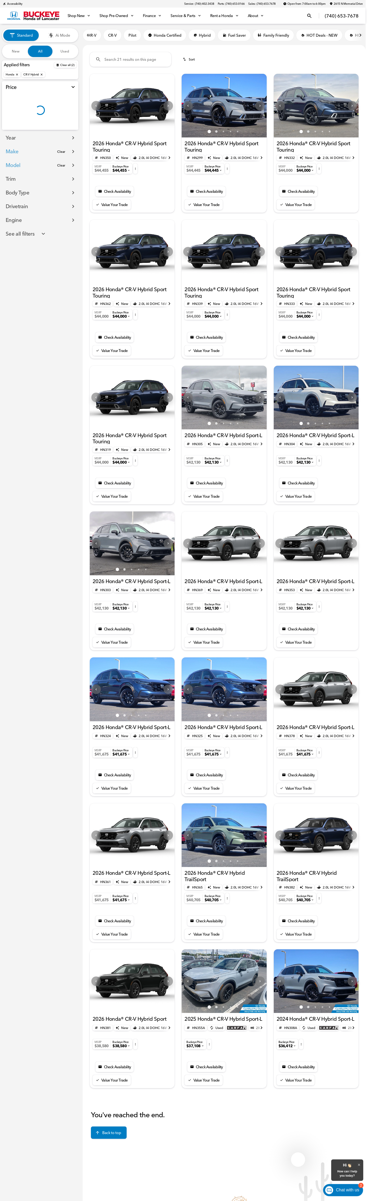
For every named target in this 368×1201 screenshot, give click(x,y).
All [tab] (40, 51)
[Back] (65, 65)
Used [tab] (64, 51)
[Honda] (12, 74)
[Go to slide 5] (237, 131)
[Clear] (61, 161)
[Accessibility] (12, 4)
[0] (15, 129)
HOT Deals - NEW (319, 35)
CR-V (112, 35)
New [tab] (16, 51)
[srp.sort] (189, 59)
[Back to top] (109, 1132)
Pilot (132, 35)
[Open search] (309, 16)
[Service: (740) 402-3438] (199, 4)
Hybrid (202, 35)
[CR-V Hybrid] (33, 74)
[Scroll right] (360, 35)
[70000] (64, 129)
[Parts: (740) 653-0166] (231, 4)
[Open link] (236, 1028)
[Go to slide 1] (129, 131)
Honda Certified (164, 35)
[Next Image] (168, 105)
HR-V (92, 35)
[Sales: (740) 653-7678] (262, 4)
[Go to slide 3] (223, 131)
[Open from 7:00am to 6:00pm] (304, 4)
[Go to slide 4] (230, 131)
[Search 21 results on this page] (130, 59)
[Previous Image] (96, 105)
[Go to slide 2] (136, 131)
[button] (96, 105)
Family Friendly (273, 35)
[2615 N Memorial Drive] (346, 4)
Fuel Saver (234, 35)
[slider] (11, 104)
